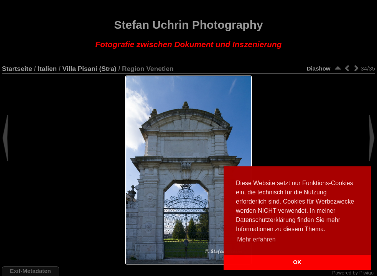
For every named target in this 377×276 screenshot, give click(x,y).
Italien (47, 68)
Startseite (17, 68)
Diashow (319, 68)
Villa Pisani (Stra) (90, 68)
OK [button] (297, 262)
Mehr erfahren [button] (256, 239)
